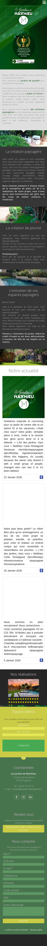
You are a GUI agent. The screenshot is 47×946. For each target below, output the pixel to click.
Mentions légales (36, 941)
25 (35, 714)
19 (21, 714)
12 (35, 710)
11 (32, 710)
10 (30, 710)
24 (32, 714)
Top (23, 769)
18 (18, 714)
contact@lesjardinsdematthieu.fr (27, 800)
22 (28, 714)
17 (16, 714)
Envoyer (23, 932)
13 (37, 710)
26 (37, 714)
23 (30, 714)
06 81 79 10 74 (26, 797)
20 (23, 714)
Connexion (23, 757)
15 (11, 714)
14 (9, 714)
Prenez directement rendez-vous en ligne (24, 840)
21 (25, 714)
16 (14, 714)
